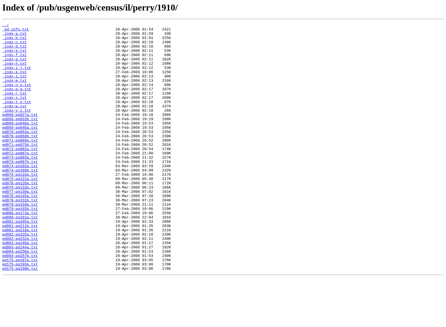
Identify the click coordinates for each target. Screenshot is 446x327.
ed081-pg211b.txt (20, 266)
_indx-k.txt (14, 82)
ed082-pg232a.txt (20, 282)
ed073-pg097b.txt (20, 189)
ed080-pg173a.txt (20, 251)
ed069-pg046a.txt (20, 148)
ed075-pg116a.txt (20, 205)
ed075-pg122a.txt (20, 210)
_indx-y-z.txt (16, 128)
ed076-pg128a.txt (20, 215)
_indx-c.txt (14, 46)
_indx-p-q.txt (16, 102)
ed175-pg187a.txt (20, 307)
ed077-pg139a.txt (20, 225)
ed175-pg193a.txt (20, 312)
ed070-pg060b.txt (20, 159)
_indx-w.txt (14, 123)
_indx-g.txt (14, 66)
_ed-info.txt (15, 30)
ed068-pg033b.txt (20, 138)
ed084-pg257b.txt (20, 302)
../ (5, 25)
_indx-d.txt (14, 51)
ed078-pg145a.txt (20, 230)
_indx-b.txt (14, 41)
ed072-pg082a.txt (20, 174)
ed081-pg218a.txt (20, 271)
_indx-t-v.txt (16, 117)
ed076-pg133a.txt (20, 220)
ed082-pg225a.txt (20, 276)
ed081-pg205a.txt (20, 261)
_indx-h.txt (14, 71)
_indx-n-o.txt (16, 97)
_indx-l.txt (14, 87)
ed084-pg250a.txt (20, 297)
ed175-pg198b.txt (20, 317)
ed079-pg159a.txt (20, 241)
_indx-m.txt (14, 92)
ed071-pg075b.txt (20, 169)
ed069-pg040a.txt (20, 143)
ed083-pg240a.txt (20, 287)
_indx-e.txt (14, 56)
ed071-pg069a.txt (20, 164)
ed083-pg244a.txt (20, 292)
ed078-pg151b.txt (20, 235)
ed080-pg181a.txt (20, 256)
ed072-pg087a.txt (20, 179)
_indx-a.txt (14, 35)
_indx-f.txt (14, 61)
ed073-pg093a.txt (20, 184)
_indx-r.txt (14, 107)
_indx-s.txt (14, 112)
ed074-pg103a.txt (20, 194)
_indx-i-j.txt (16, 76)
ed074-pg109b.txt (20, 200)
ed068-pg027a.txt (20, 133)
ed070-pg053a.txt (20, 153)
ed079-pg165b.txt (20, 246)
